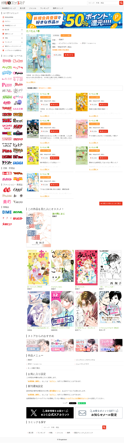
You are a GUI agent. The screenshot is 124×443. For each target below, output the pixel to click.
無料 (68, 433)
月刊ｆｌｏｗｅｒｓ (89, 43)
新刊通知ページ (55, 391)
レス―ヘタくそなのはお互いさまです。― (38, 328)
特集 (51, 433)
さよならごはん (56, 287)
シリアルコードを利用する (13, 50)
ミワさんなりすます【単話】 (109, 328)
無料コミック (58, 8)
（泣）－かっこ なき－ (107, 287)
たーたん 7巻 (44, 174)
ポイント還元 (66, 35)
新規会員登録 (9, 17)
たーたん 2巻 (93, 94)
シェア (65, 403)
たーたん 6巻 (93, 147)
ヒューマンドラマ (82, 364)
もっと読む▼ (31, 82)
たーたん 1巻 (44, 94)
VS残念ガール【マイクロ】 (60, 328)
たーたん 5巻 (44, 147)
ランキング (44, 8)
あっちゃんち (79, 287)
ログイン (53, 381)
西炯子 (61, 39)
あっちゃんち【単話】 (35, 287)
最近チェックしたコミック (83, 433)
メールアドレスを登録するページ (76, 398)
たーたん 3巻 (44, 121)
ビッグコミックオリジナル (68, 43)
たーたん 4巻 (93, 121)
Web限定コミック (9, 8)
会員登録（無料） (34, 381)
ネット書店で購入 (34, 368)
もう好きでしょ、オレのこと (85, 328)
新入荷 (22, 8)
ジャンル (32, 8)
